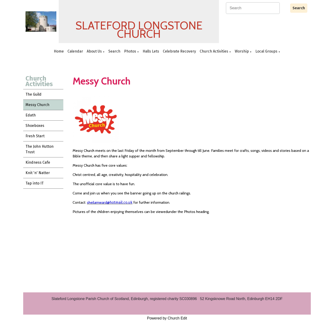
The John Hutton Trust (40, 149)
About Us (94, 51)
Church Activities (214, 51)
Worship (242, 51)
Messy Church (37, 105)
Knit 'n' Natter (38, 173)
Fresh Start (35, 136)
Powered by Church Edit (167, 318)
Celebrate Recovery (179, 51)
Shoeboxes (35, 125)
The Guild (34, 94)
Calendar (75, 51)
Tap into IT (35, 183)
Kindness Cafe (38, 162)
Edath (31, 115)
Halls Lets (151, 51)
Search (298, 8)
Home (59, 51)
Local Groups (266, 51)
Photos (130, 51)
